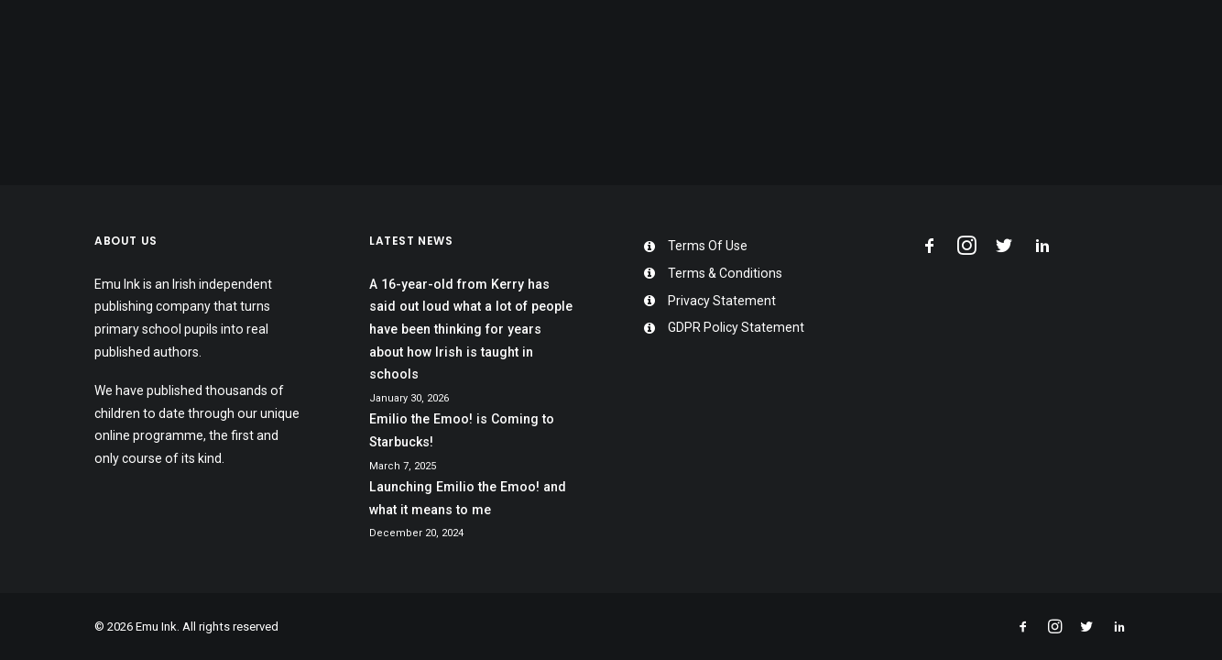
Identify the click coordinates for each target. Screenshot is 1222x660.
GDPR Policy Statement (736, 327)
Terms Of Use (707, 245)
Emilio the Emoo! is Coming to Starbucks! (461, 430)
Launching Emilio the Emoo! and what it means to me (467, 498)
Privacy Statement (722, 300)
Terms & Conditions (725, 273)
